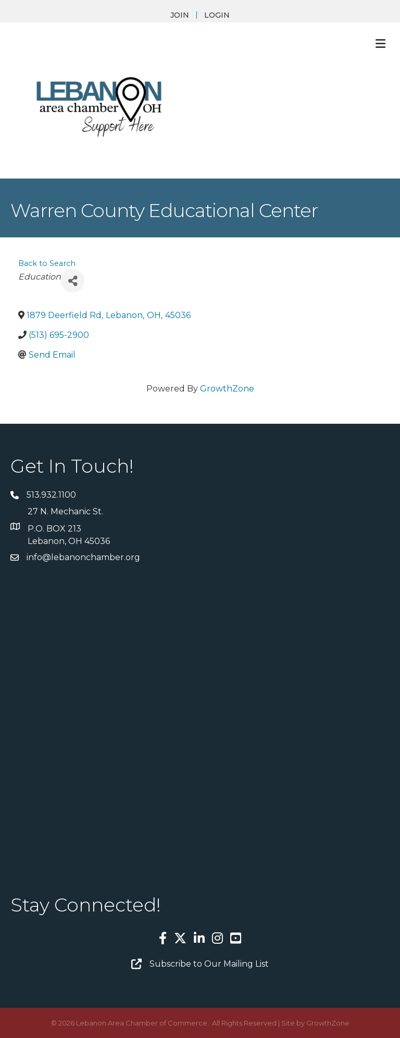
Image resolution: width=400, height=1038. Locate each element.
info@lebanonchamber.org (83, 557)
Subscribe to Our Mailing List (209, 964)
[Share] (72, 281)
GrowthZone (227, 389)
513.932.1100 (51, 495)
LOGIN (217, 15)
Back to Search (47, 263)
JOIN (179, 15)
